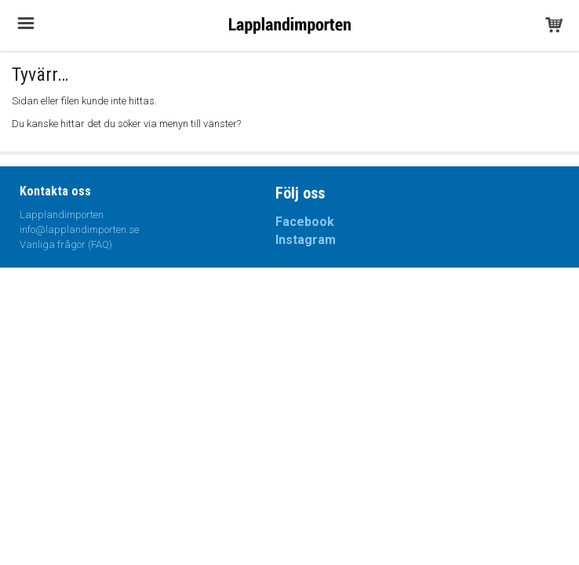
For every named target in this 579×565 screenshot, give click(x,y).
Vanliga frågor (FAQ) (66, 244)
